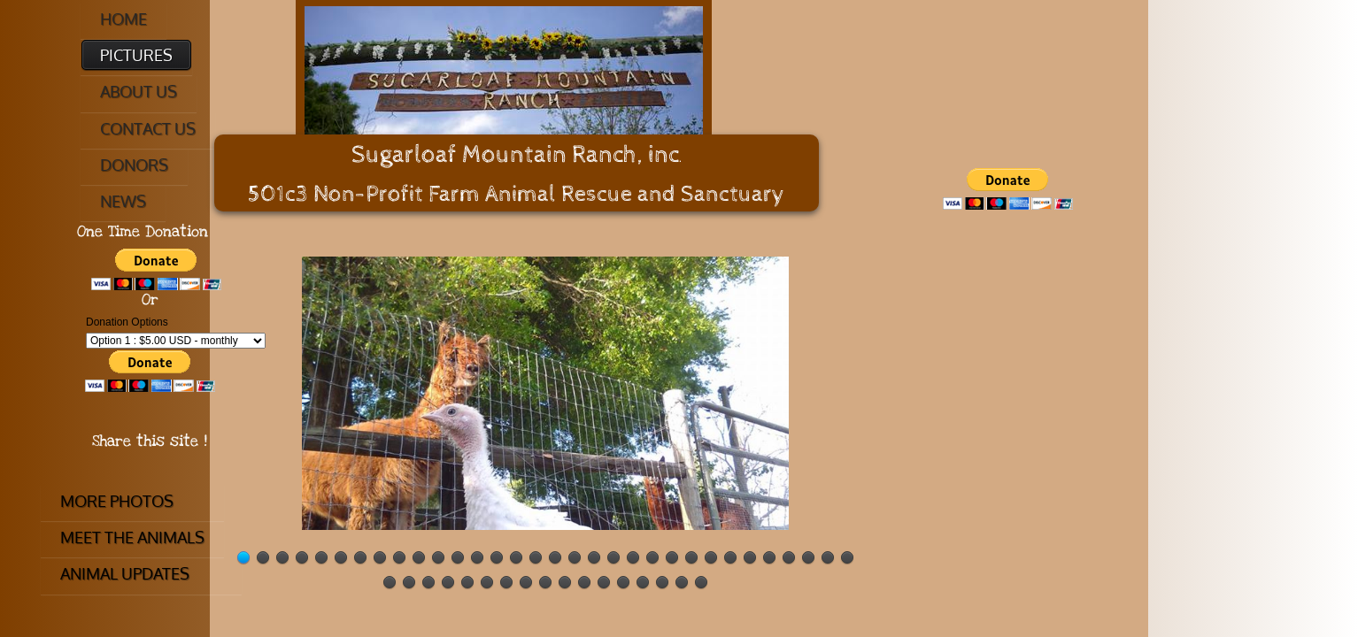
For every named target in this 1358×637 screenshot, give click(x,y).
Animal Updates (124, 573)
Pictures (136, 55)
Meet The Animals (132, 537)
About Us (138, 91)
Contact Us (148, 128)
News (123, 201)
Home (123, 18)
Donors (134, 164)
